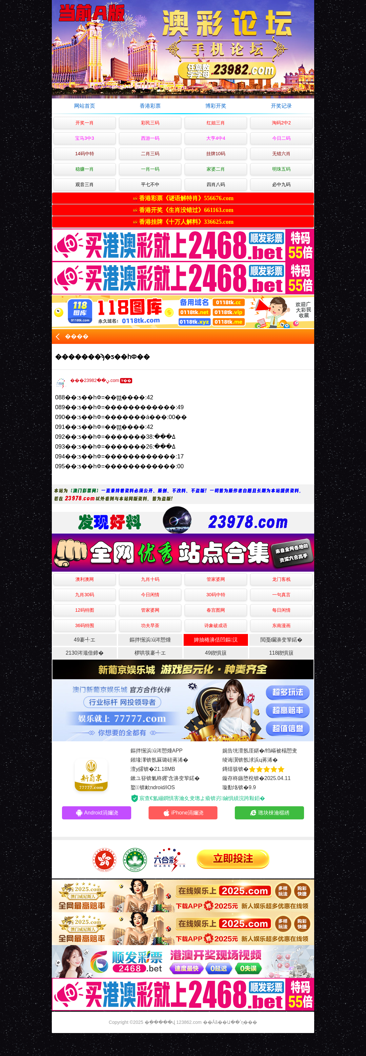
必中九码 (281, 184)
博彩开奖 (215, 106)
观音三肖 (84, 184)
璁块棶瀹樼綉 (269, 813)
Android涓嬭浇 (96, 813)
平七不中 (150, 184)
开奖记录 (281, 106)
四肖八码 (216, 184)
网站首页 (84, 106)
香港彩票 (150, 106)
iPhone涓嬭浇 (183, 813)
